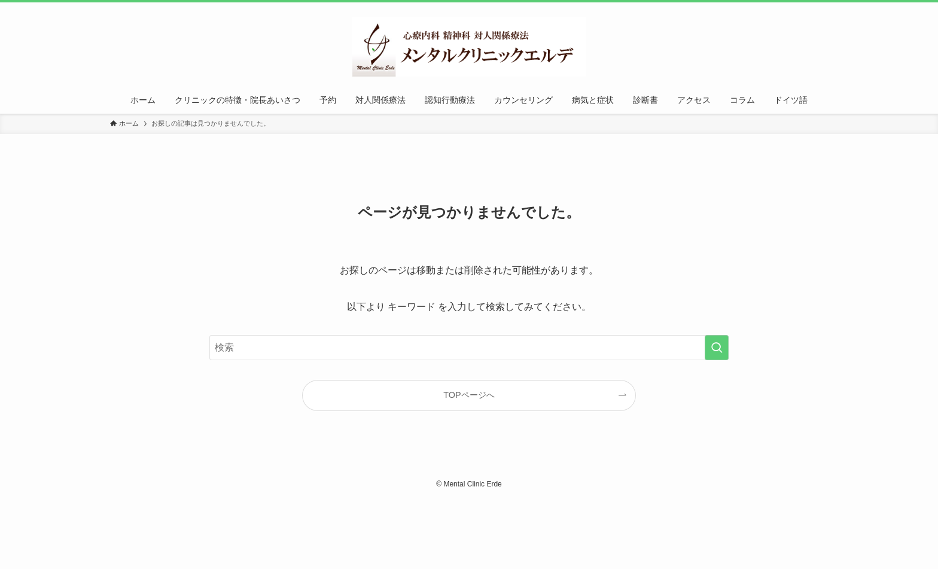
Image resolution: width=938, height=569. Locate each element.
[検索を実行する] (717, 347)
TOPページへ (468, 395)
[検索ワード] (469, 347)
